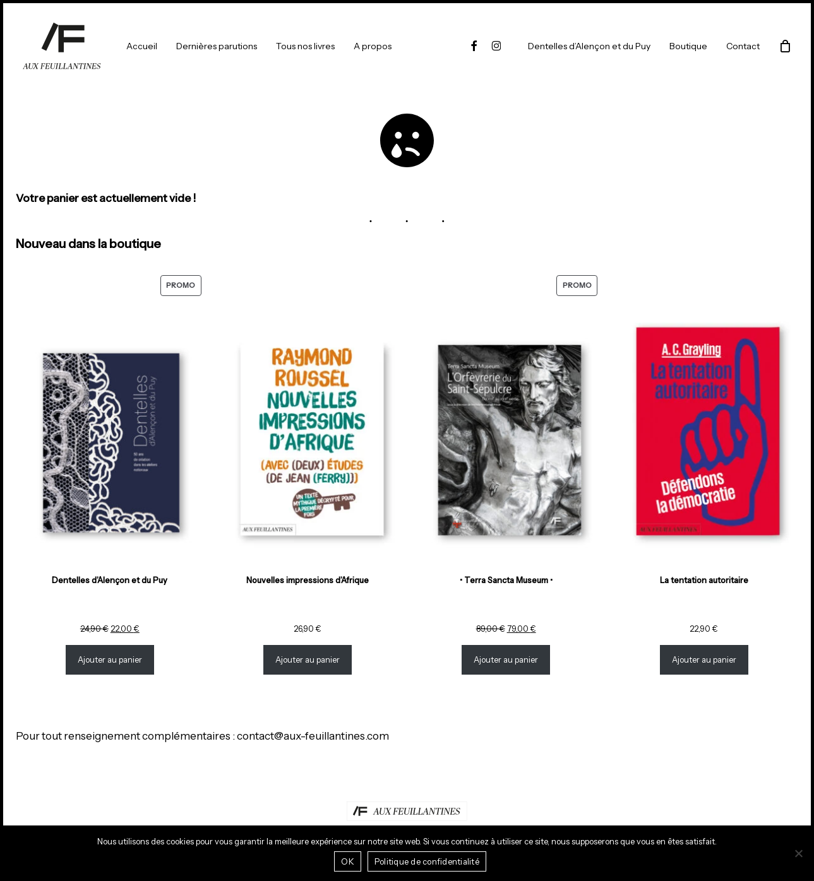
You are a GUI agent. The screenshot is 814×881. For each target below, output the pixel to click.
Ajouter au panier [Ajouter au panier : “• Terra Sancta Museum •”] (506, 660)
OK (347, 861)
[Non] (798, 853)
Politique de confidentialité (426, 861)
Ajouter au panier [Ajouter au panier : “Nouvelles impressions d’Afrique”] (308, 660)
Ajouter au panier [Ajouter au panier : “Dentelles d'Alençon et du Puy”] (110, 660)
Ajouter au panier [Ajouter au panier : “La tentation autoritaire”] (704, 660)
